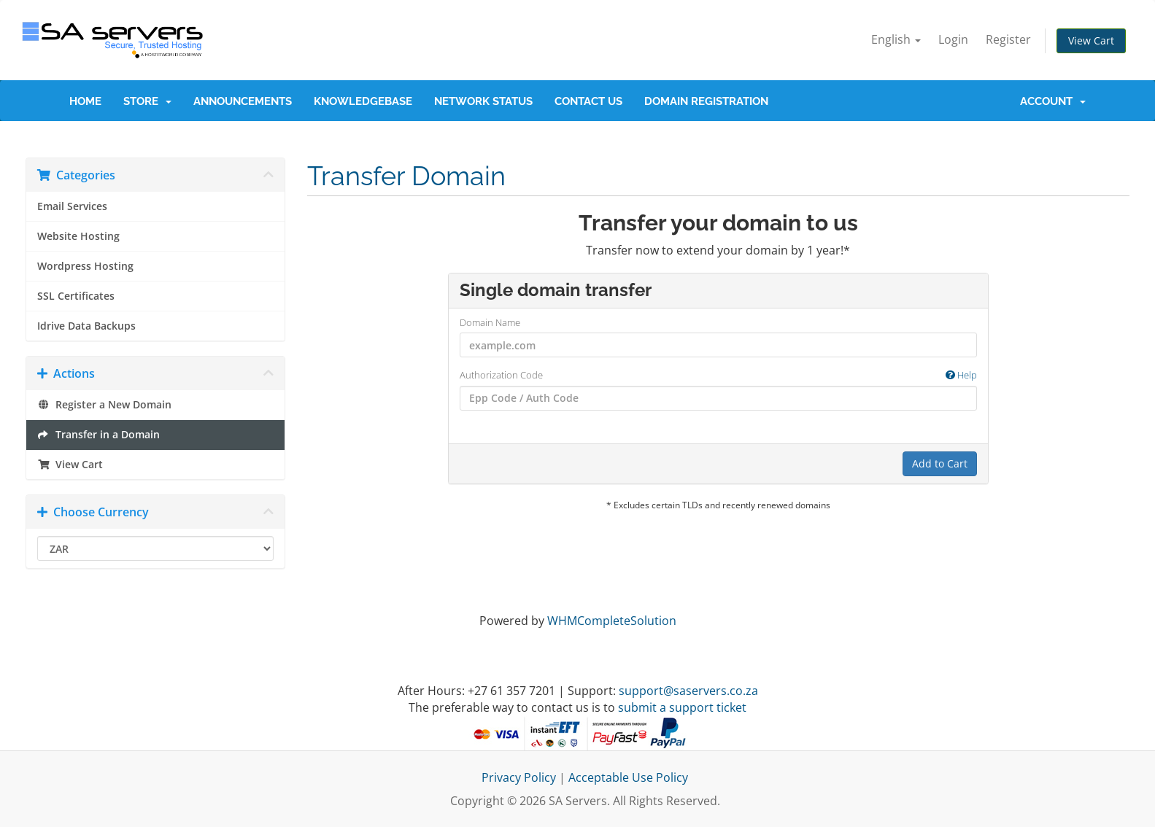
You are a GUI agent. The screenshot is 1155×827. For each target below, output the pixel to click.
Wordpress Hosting (85, 266)
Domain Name (490, 322)
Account (1053, 101)
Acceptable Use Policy (628, 777)
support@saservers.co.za (688, 691)
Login (953, 39)
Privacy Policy (519, 777)
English (896, 39)
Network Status (483, 101)
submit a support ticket (682, 707)
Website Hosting (78, 236)
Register (1008, 39)
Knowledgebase (363, 101)
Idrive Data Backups (86, 326)
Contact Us (588, 101)
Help (961, 374)
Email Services (72, 206)
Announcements (242, 101)
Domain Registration (706, 101)
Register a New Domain (104, 404)
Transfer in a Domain (98, 434)
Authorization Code (719, 375)
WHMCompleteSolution (611, 621)
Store (147, 101)
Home (85, 101)
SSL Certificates (76, 296)
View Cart (1091, 40)
